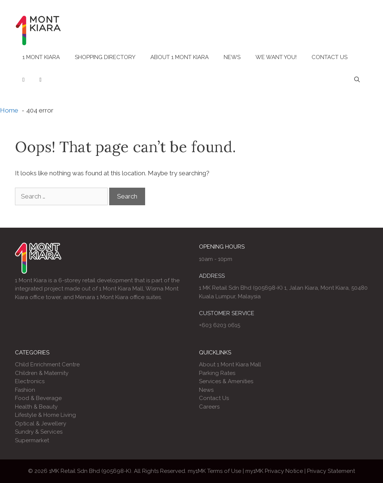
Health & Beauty (36, 406)
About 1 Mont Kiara (179, 57)
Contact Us (329, 57)
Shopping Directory (105, 57)
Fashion (25, 390)
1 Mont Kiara (41, 57)
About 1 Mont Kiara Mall (230, 364)
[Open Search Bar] (357, 79)
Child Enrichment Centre (47, 364)
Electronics (30, 381)
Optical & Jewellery (40, 423)
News (232, 57)
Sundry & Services (38, 431)
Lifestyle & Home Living (45, 415)
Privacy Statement (331, 471)
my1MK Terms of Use (214, 471)
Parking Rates (217, 373)
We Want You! (276, 57)
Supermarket (32, 440)
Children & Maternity (41, 373)
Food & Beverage (38, 398)
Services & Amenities (226, 381)
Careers (209, 406)
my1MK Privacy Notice (274, 471)
